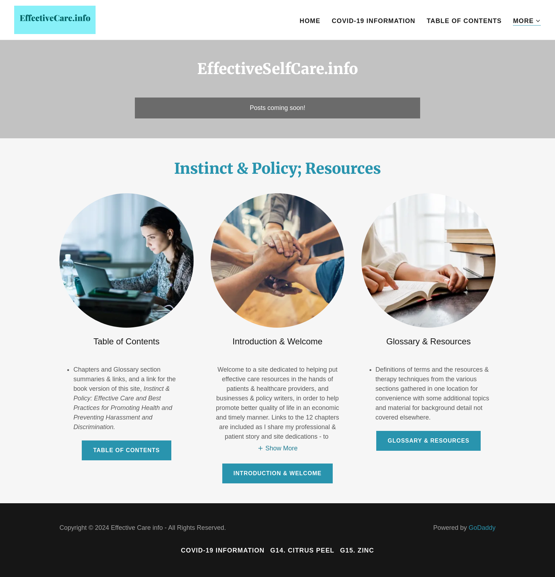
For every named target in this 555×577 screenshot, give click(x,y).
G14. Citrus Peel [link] (302, 550)
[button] (527, 21)
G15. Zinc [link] (357, 550)
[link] (55, 19)
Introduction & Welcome (278, 473)
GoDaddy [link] (482, 527)
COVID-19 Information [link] (373, 20)
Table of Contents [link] (464, 20)
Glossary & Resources (428, 441)
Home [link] (310, 20)
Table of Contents (126, 450)
